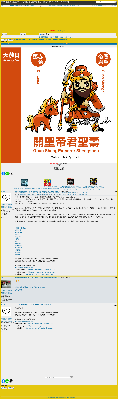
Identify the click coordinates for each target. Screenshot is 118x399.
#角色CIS (18, 254)
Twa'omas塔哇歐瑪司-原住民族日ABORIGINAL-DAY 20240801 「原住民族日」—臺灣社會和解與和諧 (70, 188)
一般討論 (73, 5)
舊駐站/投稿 (62, 397)
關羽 (41, 192)
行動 (112, 5)
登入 (67, 31)
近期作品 (32, 5)
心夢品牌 (63, 192)
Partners (68, 397)
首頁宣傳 (28, 5)
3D (105, 5)
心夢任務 (69, 192)
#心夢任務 (19, 248)
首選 (24, 5)
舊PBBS (58, 397)
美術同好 (77, 5)
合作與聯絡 (72, 397)
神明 (50, 192)
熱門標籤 (21, 5)
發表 (52, 5)
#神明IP (18, 243)
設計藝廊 (10, 204)
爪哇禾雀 (19, 290)
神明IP (57, 192)
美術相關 (69, 5)
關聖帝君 (35, 192)
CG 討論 (93, 5)
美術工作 (56, 5)
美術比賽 (60, 5)
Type (2, 277)
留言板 (9, 206)
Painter (102, 5)
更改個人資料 (61, 31)
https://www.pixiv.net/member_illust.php (39, 274)
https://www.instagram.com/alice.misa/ (41, 272)
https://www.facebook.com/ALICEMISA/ (42, 270)
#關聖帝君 (19, 232)
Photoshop (98, 5)
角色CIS (85, 192)
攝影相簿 (4, 206)
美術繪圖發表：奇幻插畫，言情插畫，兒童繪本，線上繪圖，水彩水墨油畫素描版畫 (40, 40)
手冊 (47, 397)
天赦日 (30, 192)
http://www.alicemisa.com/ (24, 267)
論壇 (50, 5)
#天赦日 (18, 230)
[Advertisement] (59, 18)
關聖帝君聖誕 (23, 192)
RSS (44, 397)
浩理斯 (74, 192)
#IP (16, 241)
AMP (115, 5)
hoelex (79, 192)
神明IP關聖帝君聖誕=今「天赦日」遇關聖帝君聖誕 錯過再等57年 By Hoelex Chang (59, 37)
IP (53, 192)
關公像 (45, 192)
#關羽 (17, 234)
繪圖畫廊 (4, 204)
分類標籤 (10, 207)
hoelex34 (3, 191)
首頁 (2, 5)
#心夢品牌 (19, 245)
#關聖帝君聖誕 (20, 228)
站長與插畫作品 (51, 397)
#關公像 (18, 237)
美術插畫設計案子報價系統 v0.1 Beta (30, 287)
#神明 (17, 239)
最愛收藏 (4, 207)
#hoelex (18, 252)
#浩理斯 (18, 250)
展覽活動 (64, 5)
